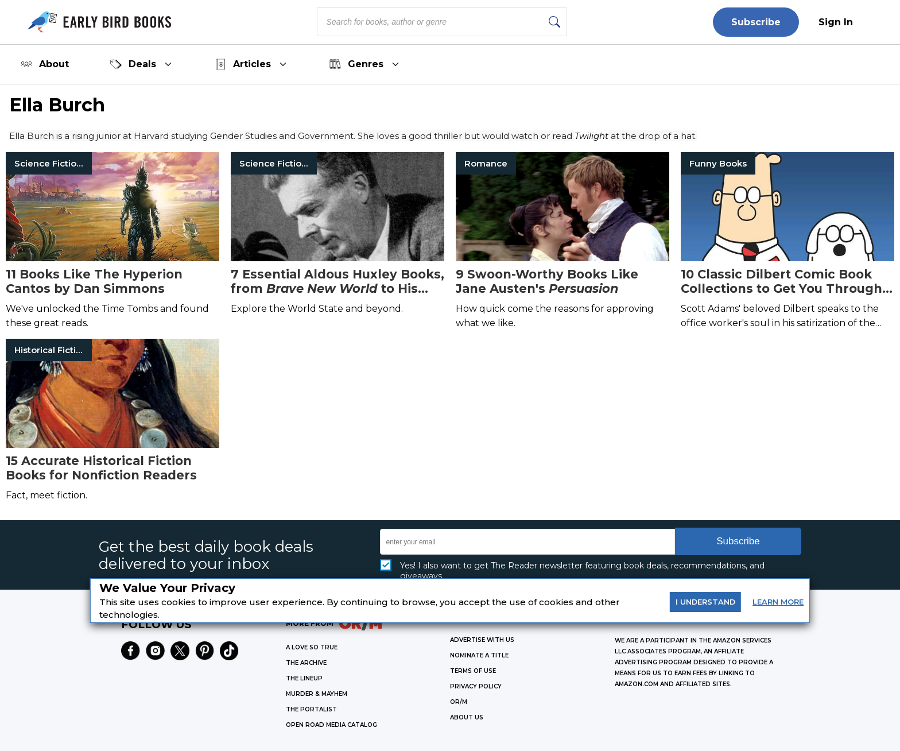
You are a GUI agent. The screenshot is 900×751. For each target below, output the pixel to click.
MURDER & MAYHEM (316, 694)
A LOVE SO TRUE (312, 647)
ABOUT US (466, 717)
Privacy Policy (476, 686)
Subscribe (756, 22)
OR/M (458, 702)
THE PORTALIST (311, 709)
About (45, 64)
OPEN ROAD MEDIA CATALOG (331, 725)
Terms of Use (473, 671)
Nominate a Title (479, 655)
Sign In (835, 22)
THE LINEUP (304, 678)
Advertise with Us (482, 640)
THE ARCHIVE (306, 663)
